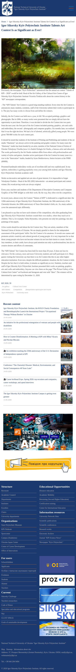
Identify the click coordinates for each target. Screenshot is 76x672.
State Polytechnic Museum (11, 525)
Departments (6, 499)
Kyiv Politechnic (7, 293)
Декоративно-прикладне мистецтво (38, 289)
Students (4, 579)
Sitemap (9, 649)
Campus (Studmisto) (9, 538)
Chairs (3, 512)
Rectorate (5, 491)
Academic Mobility (46, 495)
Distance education (46, 491)
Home (3, 22)
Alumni (4, 584)
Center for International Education (52, 508)
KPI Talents (6, 289)
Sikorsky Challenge (8, 596)
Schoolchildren (7, 562)
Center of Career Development (13, 546)
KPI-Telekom (6, 529)
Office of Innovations (9, 551)
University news (22, 293)
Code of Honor (7, 605)
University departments (10, 516)
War (2, 614)
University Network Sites (49, 516)
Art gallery (5, 286)
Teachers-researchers (9, 601)
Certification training (47, 504)
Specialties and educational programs (15, 609)
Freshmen (5, 575)
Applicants (5, 566)
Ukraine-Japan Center (9, 542)
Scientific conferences (47, 525)
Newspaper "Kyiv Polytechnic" (51, 542)
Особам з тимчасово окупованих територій (18, 571)
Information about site (22, 649)
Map (3, 649)
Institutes (4, 504)
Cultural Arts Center (20, 286)
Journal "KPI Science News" (50, 538)
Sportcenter (5, 534)
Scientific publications (48, 521)
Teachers (4, 588)
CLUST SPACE (7, 618)
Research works (45, 529)
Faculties (4, 508)
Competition (17, 289)
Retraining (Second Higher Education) (54, 499)
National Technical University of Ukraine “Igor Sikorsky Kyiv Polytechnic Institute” (30, 8)
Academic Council (8, 495)
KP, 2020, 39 (6, 283)
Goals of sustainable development (14, 622)
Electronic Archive (46, 534)
